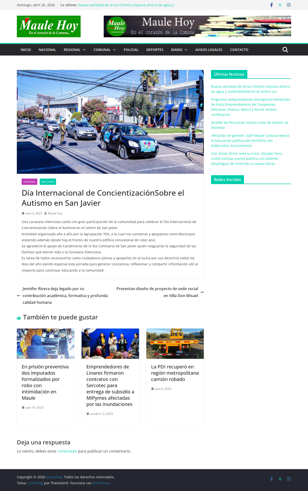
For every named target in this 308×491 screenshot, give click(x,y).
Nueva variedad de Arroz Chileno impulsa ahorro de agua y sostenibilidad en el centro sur (126, 7)
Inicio (26, 49)
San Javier (48, 181)
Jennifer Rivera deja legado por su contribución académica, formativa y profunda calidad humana (62, 295)
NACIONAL (47, 49)
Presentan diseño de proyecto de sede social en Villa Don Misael (160, 292)
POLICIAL (131, 49)
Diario (176, 49)
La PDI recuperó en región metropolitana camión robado (175, 372)
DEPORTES (154, 49)
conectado (67, 451)
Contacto (239, 49)
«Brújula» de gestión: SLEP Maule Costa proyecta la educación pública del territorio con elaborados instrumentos (250, 140)
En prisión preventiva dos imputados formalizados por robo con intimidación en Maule (45, 382)
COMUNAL (102, 49)
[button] (83, 49)
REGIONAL (72, 49)
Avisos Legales (208, 49)
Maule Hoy (55, 213)
